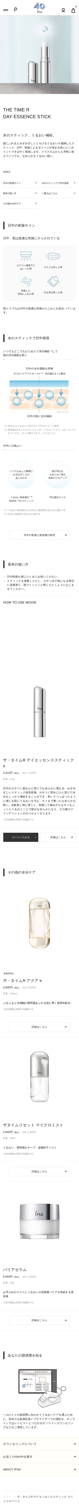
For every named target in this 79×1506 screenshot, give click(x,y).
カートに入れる (21, 837)
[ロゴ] (39, 7)
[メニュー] (5, 11)
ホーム (7, 1496)
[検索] (15, 11)
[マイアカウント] (63, 11)
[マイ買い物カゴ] (73, 12)
